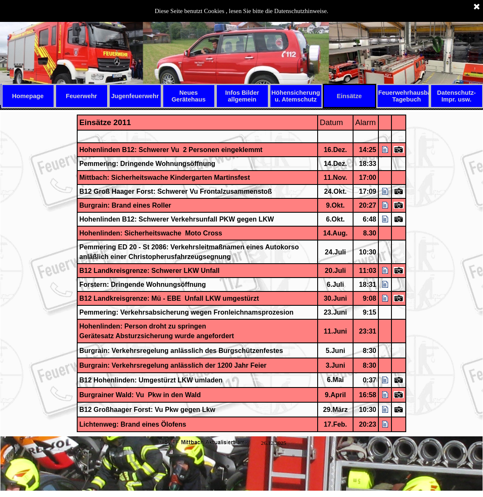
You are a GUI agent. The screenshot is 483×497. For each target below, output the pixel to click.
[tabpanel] (241, 273)
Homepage (28, 96)
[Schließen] (476, 7)
